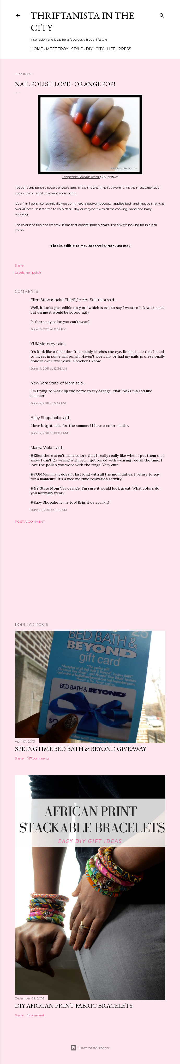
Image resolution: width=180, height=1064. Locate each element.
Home (37, 49)
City (99, 49)
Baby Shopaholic (46, 417)
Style (77, 49)
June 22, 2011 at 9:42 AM (49, 510)
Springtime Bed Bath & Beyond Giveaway (80, 749)
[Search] (162, 14)
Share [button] (19, 265)
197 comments (38, 758)
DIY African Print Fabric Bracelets (74, 1006)
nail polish (33, 272)
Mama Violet (42, 447)
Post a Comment (30, 521)
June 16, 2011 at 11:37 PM (48, 329)
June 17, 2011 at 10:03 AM (49, 433)
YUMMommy (43, 343)
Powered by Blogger (90, 1048)
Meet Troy (57, 49)
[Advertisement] (90, 572)
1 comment (35, 1015)
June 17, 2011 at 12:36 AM (49, 368)
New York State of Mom (53, 383)
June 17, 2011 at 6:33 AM (48, 403)
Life (111, 49)
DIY (89, 49)
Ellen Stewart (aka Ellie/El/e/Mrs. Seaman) (68, 299)
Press (124, 49)
